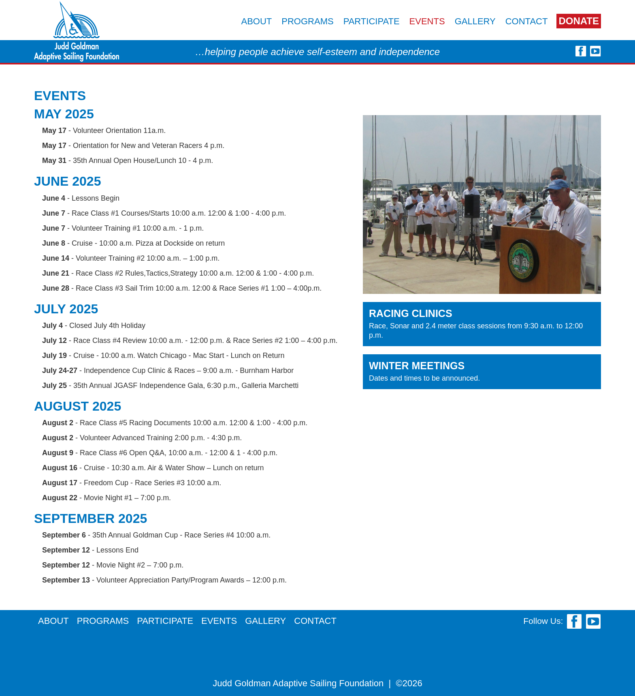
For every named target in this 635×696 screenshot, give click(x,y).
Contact (526, 21)
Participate (371, 21)
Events (427, 21)
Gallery (475, 21)
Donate (578, 20)
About (256, 21)
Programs (307, 21)
